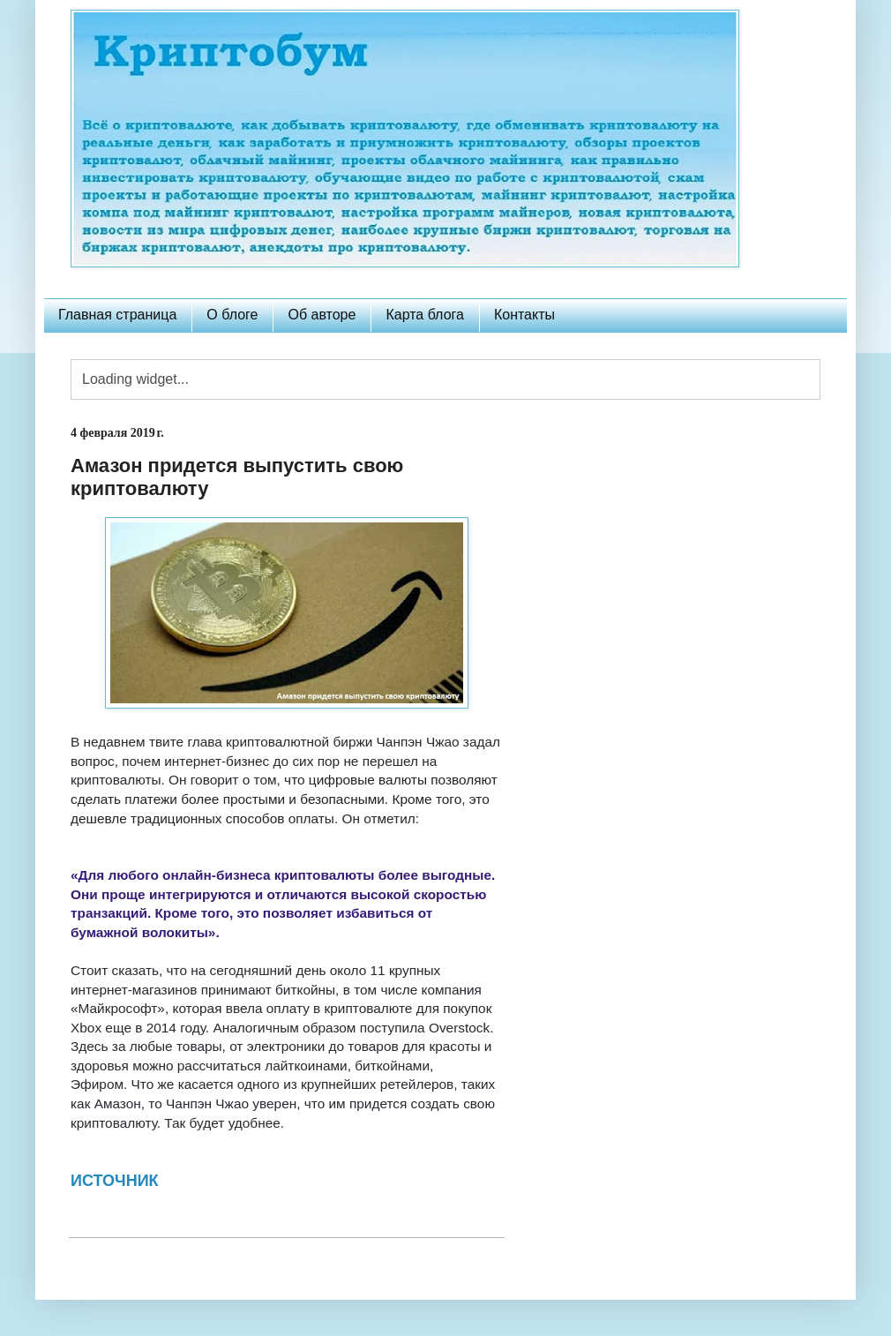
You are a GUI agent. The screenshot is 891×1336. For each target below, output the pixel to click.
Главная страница (117, 314)
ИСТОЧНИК (115, 1181)
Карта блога (425, 314)
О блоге (232, 314)
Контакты (524, 314)
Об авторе (322, 314)
